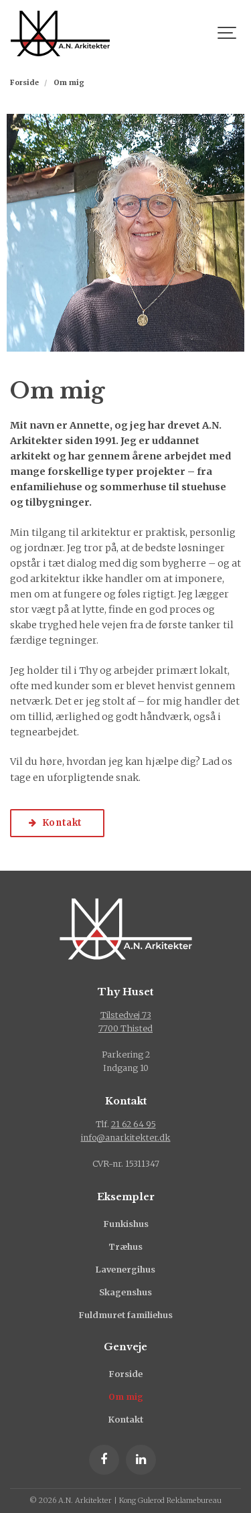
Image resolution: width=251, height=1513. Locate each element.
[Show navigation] (227, 33)
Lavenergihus (125, 1270)
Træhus (125, 1247)
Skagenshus (125, 1292)
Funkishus (126, 1224)
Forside (125, 1374)
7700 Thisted (125, 1028)
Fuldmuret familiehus (125, 1315)
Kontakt (125, 1420)
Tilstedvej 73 (125, 1015)
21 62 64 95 (133, 1124)
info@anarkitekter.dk (126, 1138)
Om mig (125, 1397)
